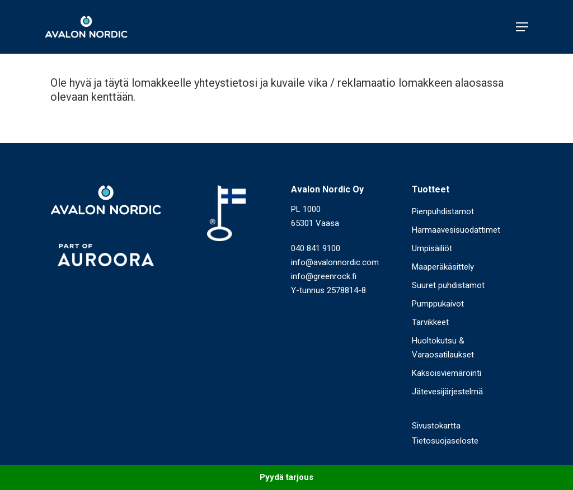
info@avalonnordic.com (335, 262)
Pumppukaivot (438, 304)
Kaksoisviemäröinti (446, 373)
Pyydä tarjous (286, 477)
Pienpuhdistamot (443, 211)
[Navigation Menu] (522, 26)
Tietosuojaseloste (445, 441)
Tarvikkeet (430, 322)
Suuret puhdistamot (448, 285)
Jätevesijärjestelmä (447, 392)
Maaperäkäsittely (443, 267)
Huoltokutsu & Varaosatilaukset (443, 348)
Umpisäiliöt (432, 248)
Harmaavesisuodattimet (456, 230)
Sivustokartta (436, 426)
